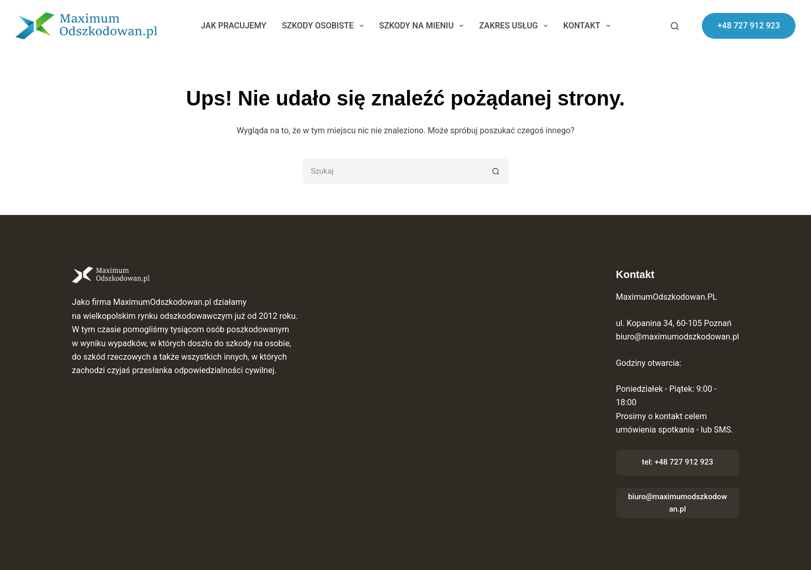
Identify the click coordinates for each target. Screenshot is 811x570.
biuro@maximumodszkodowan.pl (677, 503)
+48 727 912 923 (748, 25)
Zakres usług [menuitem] (515, 26)
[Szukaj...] (392, 171)
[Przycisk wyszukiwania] (496, 171)
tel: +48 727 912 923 (677, 462)
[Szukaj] (675, 26)
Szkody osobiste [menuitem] (325, 26)
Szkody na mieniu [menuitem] (423, 26)
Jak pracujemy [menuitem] (233, 25)
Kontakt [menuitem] (588, 26)
